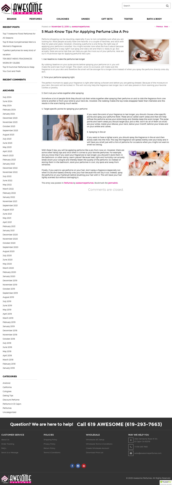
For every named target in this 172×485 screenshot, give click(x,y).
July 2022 (7, 176)
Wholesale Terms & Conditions (99, 444)
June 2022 (7, 180)
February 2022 (9, 193)
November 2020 (10, 239)
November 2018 (10, 335)
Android (6, 383)
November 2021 (10, 201)
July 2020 (7, 255)
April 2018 (7, 355)
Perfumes (68, 183)
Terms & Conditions (52, 452)
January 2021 (9, 230)
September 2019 (10, 293)
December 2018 (10, 330)
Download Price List (94, 452)
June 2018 (7, 347)
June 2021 (7, 214)
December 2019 (10, 280)
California (7, 387)
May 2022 (7, 184)
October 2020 (9, 243)
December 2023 (10, 118)
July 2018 (7, 343)
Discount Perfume (11, 400)
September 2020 (10, 247)
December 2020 (10, 234)
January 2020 (9, 276)
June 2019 (7, 305)
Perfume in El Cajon (12, 404)
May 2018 (7, 351)
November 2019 (10, 284)
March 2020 (8, 268)
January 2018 (9, 368)
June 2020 (7, 259)
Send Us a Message (9, 452)
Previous (158, 27)
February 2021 (9, 226)
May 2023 (7, 147)
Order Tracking (7, 444)
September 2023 (10, 130)
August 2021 (8, 209)
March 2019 (8, 318)
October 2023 (9, 126)
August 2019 (8, 297)
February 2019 (9, 322)
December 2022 (10, 168)
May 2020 (7, 264)
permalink (113, 183)
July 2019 (7, 301)
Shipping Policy (50, 439)
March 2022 (8, 189)
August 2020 (9, 251)
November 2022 (10, 172)
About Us (5, 439)
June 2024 (7, 101)
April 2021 (7, 222)
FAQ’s (3, 448)
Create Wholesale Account (97, 448)
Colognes (7, 391)
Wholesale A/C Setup (95, 439)
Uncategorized (9, 412)
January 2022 (9, 197)
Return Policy (49, 448)
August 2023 (8, 134)
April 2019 (7, 314)
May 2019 (7, 310)
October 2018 (9, 339)
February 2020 (9, 272)
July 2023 (7, 139)
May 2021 (7, 218)
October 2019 (9, 289)
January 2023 (9, 164)
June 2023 (7, 143)
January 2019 (9, 326)
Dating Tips (8, 395)
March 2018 (8, 360)
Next (167, 27)
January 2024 (9, 114)
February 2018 (9, 364)
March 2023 (8, 155)
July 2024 (7, 97)
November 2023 (10, 122)
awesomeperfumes (85, 183)
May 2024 (7, 105)
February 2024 (9, 109)
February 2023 (9, 159)
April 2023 (7, 151)
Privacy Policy (49, 444)
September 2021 (10, 205)
